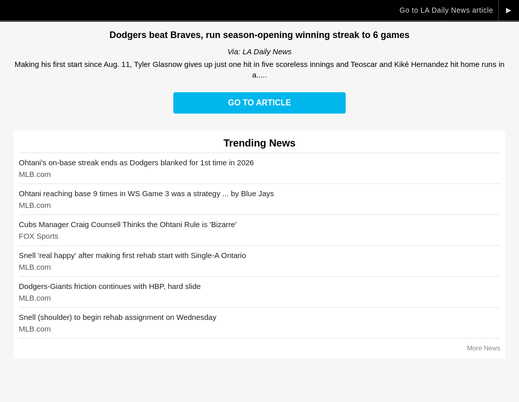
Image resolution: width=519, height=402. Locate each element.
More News (483, 348)
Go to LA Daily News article (446, 10)
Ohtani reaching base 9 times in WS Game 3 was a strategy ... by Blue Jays (146, 193)
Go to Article (259, 102)
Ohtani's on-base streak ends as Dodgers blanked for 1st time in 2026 (136, 162)
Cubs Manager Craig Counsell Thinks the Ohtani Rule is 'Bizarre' (128, 224)
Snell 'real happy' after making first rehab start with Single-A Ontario (132, 255)
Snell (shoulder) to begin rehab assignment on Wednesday (117, 317)
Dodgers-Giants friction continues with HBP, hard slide (110, 286)
